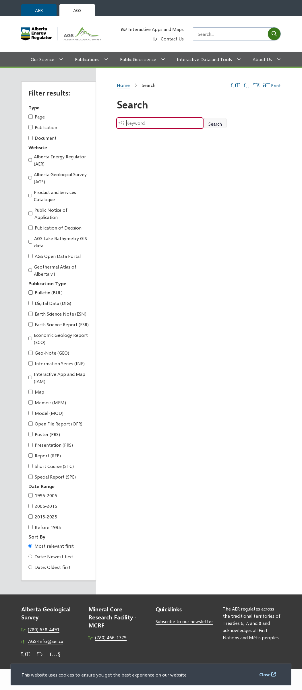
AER (39, 10)
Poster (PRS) (44, 434)
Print (272, 85)
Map (36, 391)
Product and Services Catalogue (52, 195)
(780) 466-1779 (111, 637)
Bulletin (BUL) (45, 292)
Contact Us (172, 38)
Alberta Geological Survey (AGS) (57, 178)
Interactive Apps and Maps (156, 29)
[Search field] (230, 34)
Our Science (42, 59)
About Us (262, 59)
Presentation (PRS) (50, 445)
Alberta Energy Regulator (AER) (57, 160)
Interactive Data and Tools (204, 59)
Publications (87, 59)
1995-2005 (42, 495)
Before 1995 (44, 527)
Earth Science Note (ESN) (57, 313)
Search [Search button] (215, 124)
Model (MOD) (45, 413)
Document (42, 138)
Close (265, 674)
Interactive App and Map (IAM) (57, 377)
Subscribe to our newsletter (184, 621)
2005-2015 (42, 506)
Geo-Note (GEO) (48, 352)
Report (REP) (44, 455)
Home (123, 85)
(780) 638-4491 (43, 629)
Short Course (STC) (51, 466)
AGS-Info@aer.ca (45, 641)
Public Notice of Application (47, 213)
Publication (42, 127)
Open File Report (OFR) (55, 423)
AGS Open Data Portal (54, 256)
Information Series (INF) (56, 363)
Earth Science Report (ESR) (58, 324)
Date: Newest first (50, 556)
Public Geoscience (138, 59)
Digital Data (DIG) (49, 303)
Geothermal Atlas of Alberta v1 (52, 270)
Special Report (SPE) (52, 476)
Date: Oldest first (49, 567)
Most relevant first (51, 546)
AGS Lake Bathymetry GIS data (57, 242)
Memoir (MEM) (47, 402)
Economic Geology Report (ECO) (58, 338)
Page (36, 116)
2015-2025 (42, 516)
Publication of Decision (55, 227)
